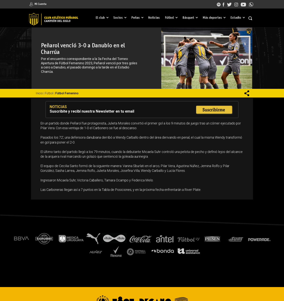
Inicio (39, 93)
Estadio (235, 17)
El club (100, 17)
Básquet (188, 17)
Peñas (135, 17)
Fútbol (169, 17)
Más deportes (212, 17)
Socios (118, 17)
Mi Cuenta (38, 4)
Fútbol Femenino (67, 93)
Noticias (154, 17)
